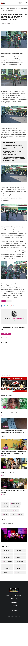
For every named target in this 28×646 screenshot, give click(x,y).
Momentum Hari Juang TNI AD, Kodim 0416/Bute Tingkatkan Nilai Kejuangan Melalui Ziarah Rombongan (12, 153)
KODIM (7, 8)
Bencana (19, 554)
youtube (14, 598)
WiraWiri (17, 616)
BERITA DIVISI (15, 503)
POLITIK (19, 565)
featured (5, 426)
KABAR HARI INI (8, 561)
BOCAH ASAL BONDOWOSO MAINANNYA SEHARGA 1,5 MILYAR (13, 472)
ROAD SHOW (7, 568)
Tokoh (4, 486)
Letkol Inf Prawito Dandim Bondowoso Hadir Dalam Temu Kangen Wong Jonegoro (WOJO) (13, 147)
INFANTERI (6, 510)
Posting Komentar (6, 338)
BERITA (5, 503)
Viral (4, 407)
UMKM (20, 514)
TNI (13, 514)
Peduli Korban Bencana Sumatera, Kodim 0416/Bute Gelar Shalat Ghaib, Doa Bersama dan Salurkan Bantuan (14, 159)
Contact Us (14, 610)
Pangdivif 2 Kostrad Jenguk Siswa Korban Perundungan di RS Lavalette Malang (13, 452)
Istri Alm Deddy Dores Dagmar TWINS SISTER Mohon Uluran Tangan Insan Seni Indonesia (13, 432)
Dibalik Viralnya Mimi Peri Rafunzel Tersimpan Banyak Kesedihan (11, 412)
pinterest (19, 595)
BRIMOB (6, 506)
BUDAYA (6, 554)
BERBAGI (19, 550)
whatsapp (18, 597)
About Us (14, 608)
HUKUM (18, 557)
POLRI (15, 510)
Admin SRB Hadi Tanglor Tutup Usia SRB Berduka (13, 491)
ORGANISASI (7, 565)
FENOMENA (7, 557)
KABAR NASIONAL (21, 561)
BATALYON (6, 550)
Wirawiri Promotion (7, 523)
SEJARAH (19, 568)
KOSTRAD (5, 447)
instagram (10, 595)
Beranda (3, 8)
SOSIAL (6, 514)
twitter (10, 597)
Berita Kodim (16, 506)
